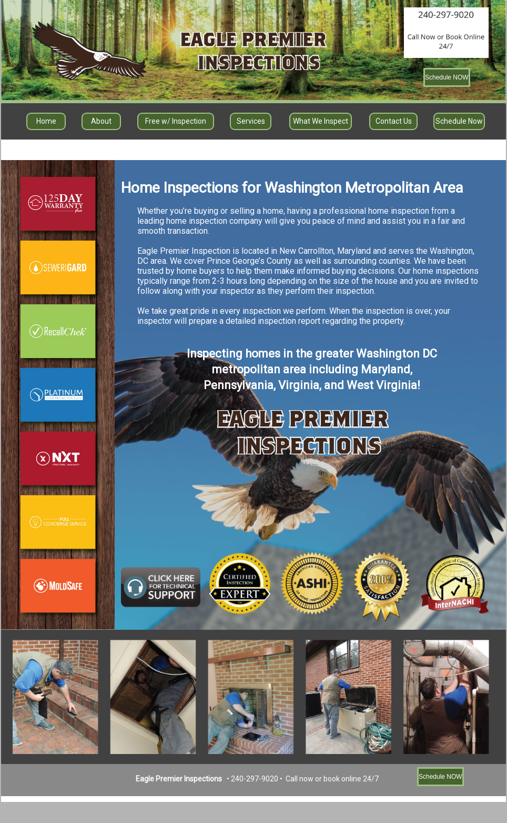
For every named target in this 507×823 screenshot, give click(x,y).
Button (57, 268)
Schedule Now (459, 121)
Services (251, 121)
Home (46, 121)
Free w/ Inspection (175, 121)
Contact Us (394, 121)
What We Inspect (320, 121)
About (101, 121)
